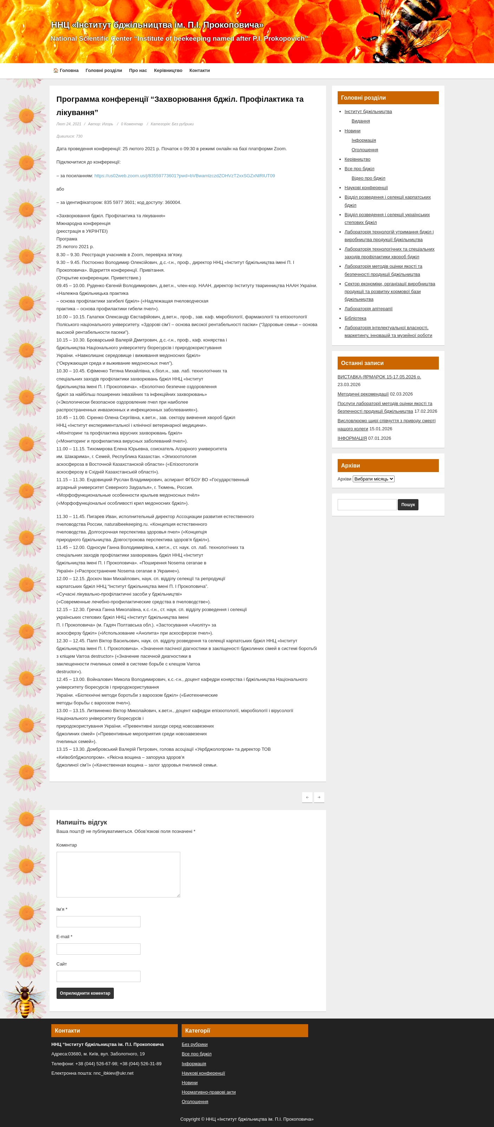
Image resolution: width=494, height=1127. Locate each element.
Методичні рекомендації (363, 394)
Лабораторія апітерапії (369, 308)
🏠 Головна (66, 70)
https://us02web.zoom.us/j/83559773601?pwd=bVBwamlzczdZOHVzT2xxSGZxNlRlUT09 (185, 175)
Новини (352, 130)
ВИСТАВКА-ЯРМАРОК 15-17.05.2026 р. (379, 376)
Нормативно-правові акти (209, 1092)
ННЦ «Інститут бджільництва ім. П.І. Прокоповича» (157, 24)
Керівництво (168, 70)
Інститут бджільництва (368, 111)
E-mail (65, 936)
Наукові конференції (366, 187)
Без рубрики (183, 124)
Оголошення (365, 149)
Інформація (364, 140)
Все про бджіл (360, 168)
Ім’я (62, 909)
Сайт (62, 964)
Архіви (344, 479)
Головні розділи (104, 70)
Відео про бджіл (368, 178)
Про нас (138, 70)
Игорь (107, 124)
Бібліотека (355, 318)
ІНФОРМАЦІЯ (352, 438)
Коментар (67, 845)
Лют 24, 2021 (69, 124)
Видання (361, 121)
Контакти (199, 70)
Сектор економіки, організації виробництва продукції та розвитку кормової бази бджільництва (390, 291)
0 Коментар (132, 124)
